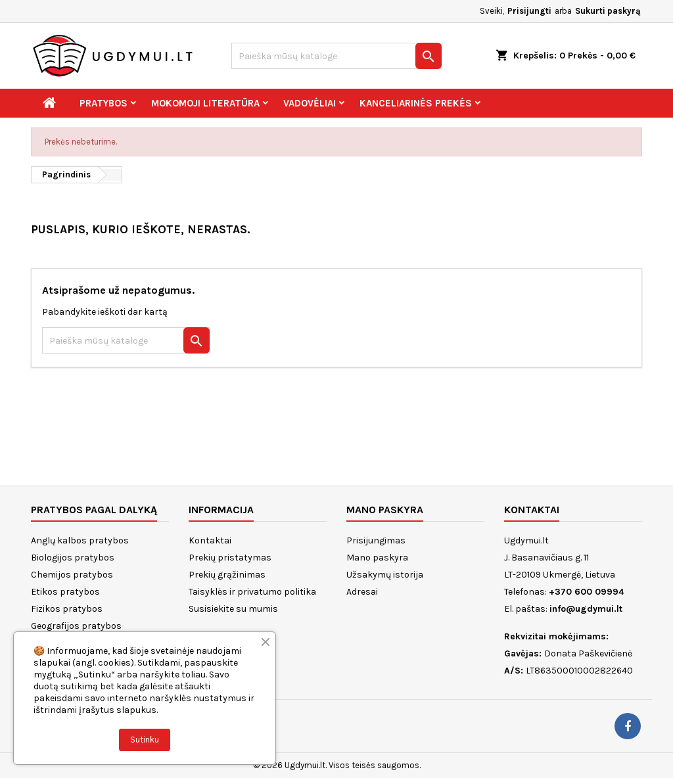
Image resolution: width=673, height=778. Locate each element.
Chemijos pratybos (72, 574)
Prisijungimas (376, 540)
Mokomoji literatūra (205, 103)
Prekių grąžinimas (227, 574)
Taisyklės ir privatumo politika (252, 591)
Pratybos (104, 103)
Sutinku (144, 739)
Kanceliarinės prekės (416, 103)
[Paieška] (336, 56)
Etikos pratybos (65, 591)
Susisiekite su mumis (233, 608)
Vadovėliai (309, 103)
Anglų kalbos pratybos (80, 540)
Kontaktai (210, 540)
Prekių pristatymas (230, 557)
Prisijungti (529, 11)
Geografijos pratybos (76, 625)
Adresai (362, 591)
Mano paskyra (377, 557)
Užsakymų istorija (384, 574)
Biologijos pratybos (72, 557)
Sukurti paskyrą (608, 11)
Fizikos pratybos (67, 608)
